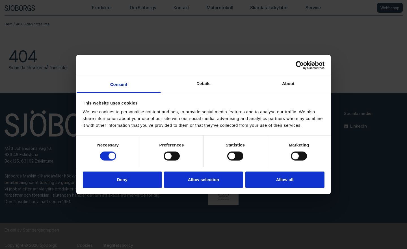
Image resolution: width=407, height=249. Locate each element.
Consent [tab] (118, 84)
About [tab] (288, 83)
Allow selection (203, 179)
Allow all (285, 179)
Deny (122, 179)
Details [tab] (203, 83)
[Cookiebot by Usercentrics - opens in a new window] (299, 65)
